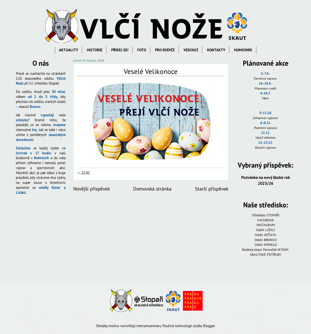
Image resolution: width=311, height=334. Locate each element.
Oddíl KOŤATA (265, 235)
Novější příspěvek (91, 189)
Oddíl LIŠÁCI (265, 230)
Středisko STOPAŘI (265, 215)
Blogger (209, 325)
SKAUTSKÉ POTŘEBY (265, 254)
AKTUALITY (68, 49)
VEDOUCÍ (191, 49)
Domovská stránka (152, 189)
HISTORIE (94, 49)
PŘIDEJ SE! (119, 49)
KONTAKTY (216, 49)
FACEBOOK (265, 220)
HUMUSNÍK (243, 49)
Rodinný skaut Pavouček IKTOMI (265, 249)
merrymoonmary (148, 325)
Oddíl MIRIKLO (266, 244)
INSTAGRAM (265, 225)
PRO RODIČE (165, 49)
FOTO (141, 49)
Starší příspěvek (211, 189)
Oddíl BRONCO (266, 240)
